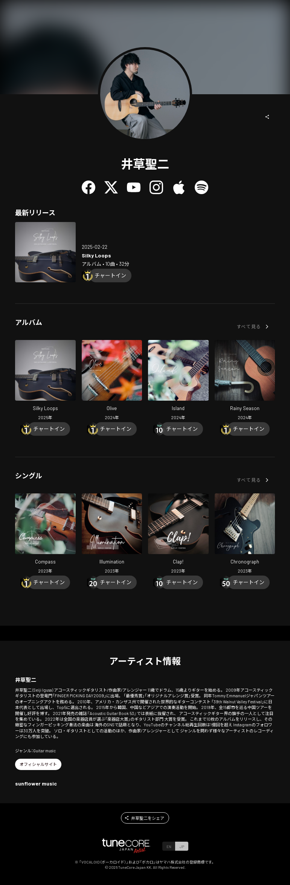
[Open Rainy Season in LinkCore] (245, 381)
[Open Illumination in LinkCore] (112, 534)
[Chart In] (110, 275)
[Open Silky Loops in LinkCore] (45, 252)
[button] (267, 116)
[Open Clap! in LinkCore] (178, 534)
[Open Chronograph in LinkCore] (245, 534)
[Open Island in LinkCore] (178, 381)
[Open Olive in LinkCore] (112, 381)
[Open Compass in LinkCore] (45, 534)
